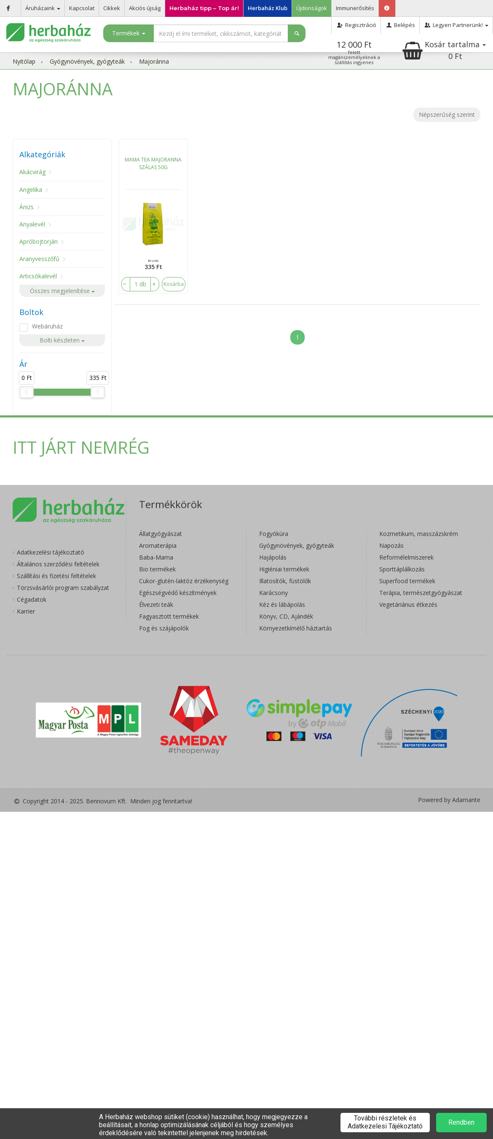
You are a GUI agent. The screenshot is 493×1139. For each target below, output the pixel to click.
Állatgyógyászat (160, 534)
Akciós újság (145, 8)
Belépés (400, 25)
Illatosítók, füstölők (285, 581)
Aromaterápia (158, 545)
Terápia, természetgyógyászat (420, 593)
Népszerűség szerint (447, 114)
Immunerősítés (355, 8)
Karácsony (273, 593)
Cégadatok (31, 599)
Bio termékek (157, 569)
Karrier (26, 611)
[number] (140, 284)
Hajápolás (273, 557)
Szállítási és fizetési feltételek (56, 576)
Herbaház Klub (267, 8)
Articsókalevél (38, 276)
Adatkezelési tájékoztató (50, 552)
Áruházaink (42, 8)
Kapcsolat (81, 8)
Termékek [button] (128, 33)
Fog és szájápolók (164, 628)
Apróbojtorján (38, 241)
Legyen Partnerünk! (456, 25)
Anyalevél (32, 224)
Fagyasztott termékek (169, 616)
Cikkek (111, 8)
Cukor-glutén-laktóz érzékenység (183, 581)
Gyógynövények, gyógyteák (87, 61)
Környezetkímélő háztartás (295, 628)
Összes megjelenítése (62, 291)
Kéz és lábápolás (282, 604)
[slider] (26, 392)
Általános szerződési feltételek (58, 564)
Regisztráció (356, 25)
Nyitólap (24, 61)
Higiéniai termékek (284, 569)
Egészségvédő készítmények (178, 593)
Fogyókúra (273, 534)
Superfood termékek (407, 581)
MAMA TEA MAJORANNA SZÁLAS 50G (153, 163)
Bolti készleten (62, 340)
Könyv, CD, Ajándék (286, 616)
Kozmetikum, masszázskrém (418, 534)
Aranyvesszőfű (39, 259)
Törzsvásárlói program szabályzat (63, 588)
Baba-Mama (156, 557)
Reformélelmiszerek (406, 557)
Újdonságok (311, 8)
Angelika (30, 190)
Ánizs (26, 207)
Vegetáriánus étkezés (408, 604)
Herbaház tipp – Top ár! (204, 8)
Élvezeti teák (156, 604)
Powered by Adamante (449, 800)
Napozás (391, 545)
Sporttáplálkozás (402, 569)
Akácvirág (32, 172)
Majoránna (154, 61)
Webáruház (47, 326)
